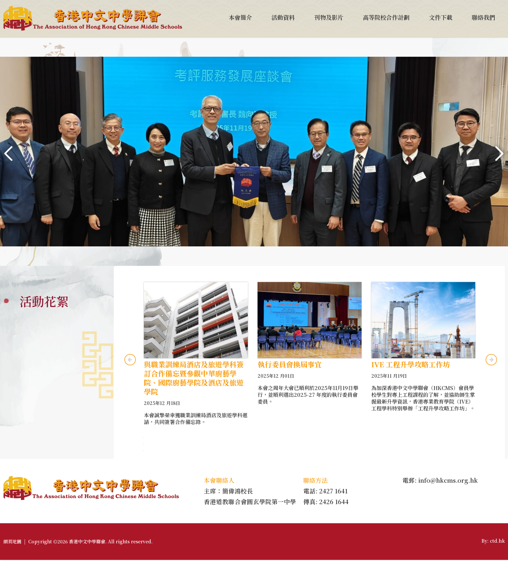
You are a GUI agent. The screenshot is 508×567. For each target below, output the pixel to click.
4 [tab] (5, 245)
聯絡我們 (483, 17)
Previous (8, 153)
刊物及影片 (328, 17)
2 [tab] (5, 232)
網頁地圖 (12, 548)
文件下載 (440, 17)
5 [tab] (5, 251)
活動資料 (283, 17)
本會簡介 (240, 17)
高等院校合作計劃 (386, 17)
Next (499, 153)
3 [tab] (5, 238)
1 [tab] (5, 225)
